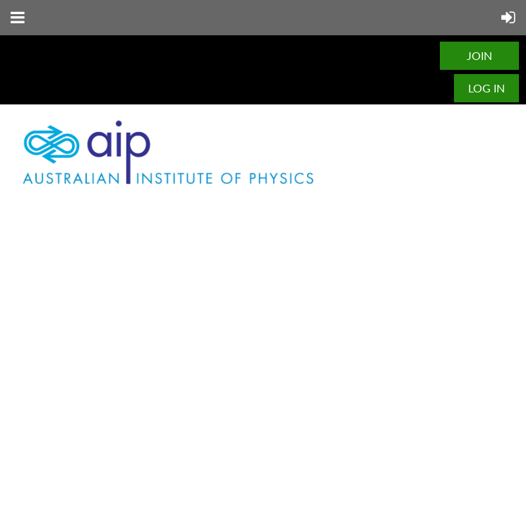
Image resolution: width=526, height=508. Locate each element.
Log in (486, 88)
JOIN (479, 55)
